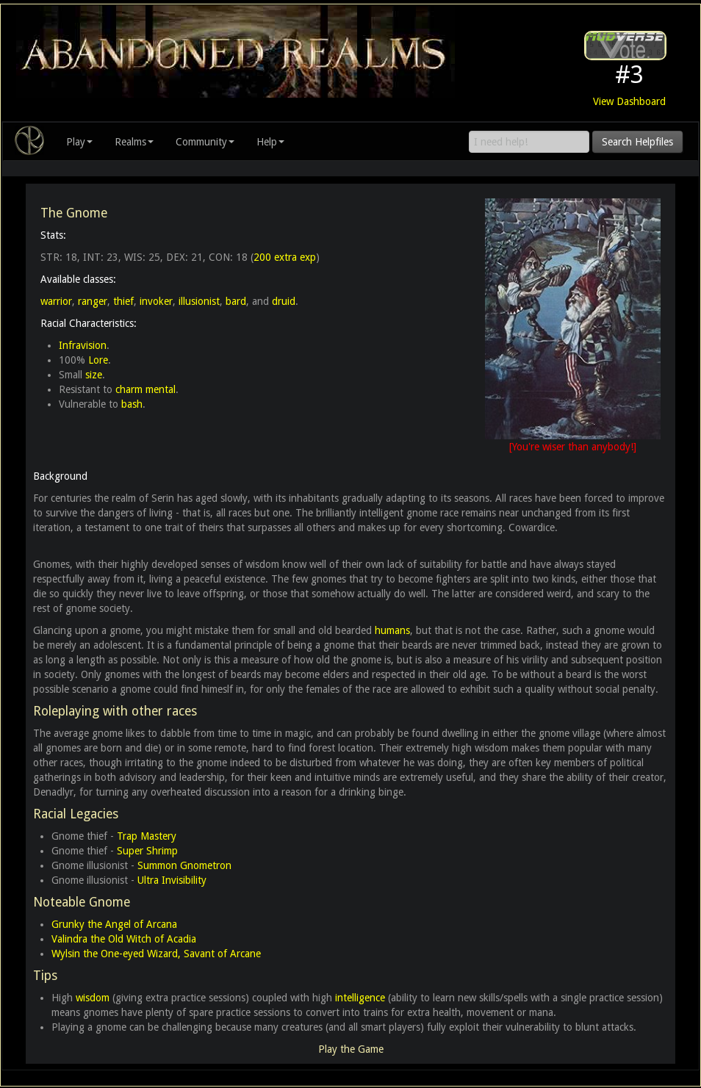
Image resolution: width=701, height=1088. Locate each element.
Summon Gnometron (184, 865)
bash (132, 404)
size (93, 375)
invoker (156, 301)
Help (270, 142)
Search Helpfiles (637, 142)
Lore (98, 360)
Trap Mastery (146, 836)
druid (283, 301)
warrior (56, 301)
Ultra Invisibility (171, 880)
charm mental (145, 389)
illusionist (199, 301)
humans (392, 630)
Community (205, 142)
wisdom (92, 998)
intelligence (360, 998)
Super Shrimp (147, 851)
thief (123, 301)
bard (236, 301)
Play (79, 142)
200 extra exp (285, 257)
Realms (134, 142)
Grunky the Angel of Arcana (114, 924)
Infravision (83, 345)
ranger (92, 301)
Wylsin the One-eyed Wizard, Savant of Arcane (156, 953)
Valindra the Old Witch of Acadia (123, 939)
